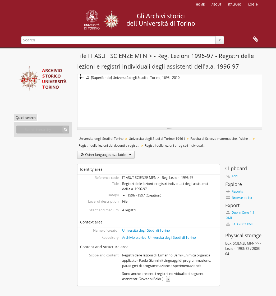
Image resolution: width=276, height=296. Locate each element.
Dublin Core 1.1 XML (240, 215)
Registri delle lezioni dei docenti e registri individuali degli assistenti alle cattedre (110, 145)
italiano (234, 4)
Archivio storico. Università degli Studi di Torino (159, 237)
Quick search (26, 117)
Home (200, 4)
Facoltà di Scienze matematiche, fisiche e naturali (221, 138)
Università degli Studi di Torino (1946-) (157, 138)
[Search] (65, 129)
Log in (253, 4)
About (216, 4)
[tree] (169, 100)
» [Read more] (168, 278)
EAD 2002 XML (239, 224)
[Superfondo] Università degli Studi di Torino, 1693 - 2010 (132, 77)
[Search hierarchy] (42, 129)
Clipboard (255, 39)
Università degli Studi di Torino (101, 138)
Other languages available (107, 154)
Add (234, 176)
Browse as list (239, 197)
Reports (234, 191)
